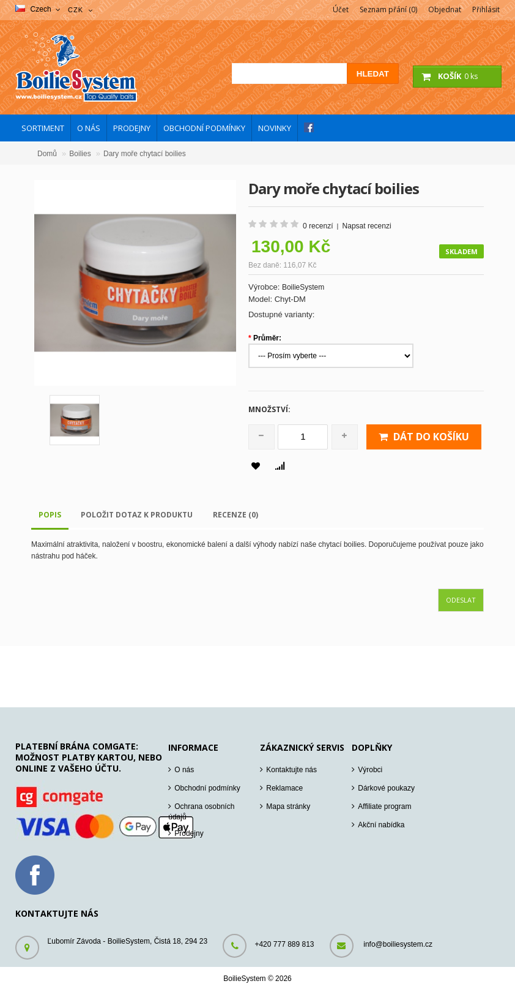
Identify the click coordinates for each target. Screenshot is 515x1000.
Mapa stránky (288, 806)
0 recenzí (318, 226)
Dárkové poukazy (386, 788)
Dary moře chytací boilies (144, 153)
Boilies (80, 153)
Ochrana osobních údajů (201, 811)
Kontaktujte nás (291, 769)
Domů (47, 153)
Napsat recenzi (367, 226)
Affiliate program (384, 806)
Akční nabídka (381, 825)
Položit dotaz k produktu (137, 514)
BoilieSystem (303, 287)
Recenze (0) (235, 514)
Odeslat (461, 599)
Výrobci (370, 769)
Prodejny (188, 833)
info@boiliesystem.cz (397, 944)
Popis (50, 514)
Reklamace (284, 788)
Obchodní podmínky (207, 788)
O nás (184, 769)
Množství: (269, 409)
